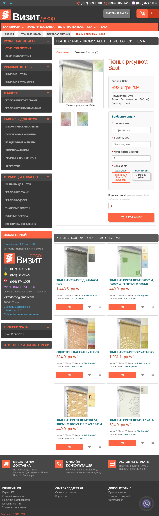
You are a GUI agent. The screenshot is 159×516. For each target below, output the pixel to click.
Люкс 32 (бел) (141, 176)
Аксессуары (13, 166)
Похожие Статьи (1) (86, 52)
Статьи (92, 26)
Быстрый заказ (117, 13)
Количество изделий (126, 151)
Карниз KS (8, 492)
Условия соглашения (14, 507)
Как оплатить (13, 26)
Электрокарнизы (17, 150)
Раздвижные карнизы (20, 142)
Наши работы (14, 334)
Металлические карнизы (22, 126)
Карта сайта (62, 496)
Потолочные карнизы (20, 134)
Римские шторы (16, 74)
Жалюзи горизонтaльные (23, 108)
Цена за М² (120, 166)
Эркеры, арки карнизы (20, 158)
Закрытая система (18, 56)
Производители (117, 492)
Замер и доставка (41, 26)
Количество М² (128, 197)
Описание (62, 52)
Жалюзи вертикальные (21, 100)
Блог (104, 26)
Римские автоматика (19, 82)
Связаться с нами (65, 492)
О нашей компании (13, 496)
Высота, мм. (121, 137)
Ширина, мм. (121, 123)
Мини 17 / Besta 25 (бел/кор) (121, 177)
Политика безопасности (16, 500)
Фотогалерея (115, 500)
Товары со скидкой (119, 496)
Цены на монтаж (11, 503)
